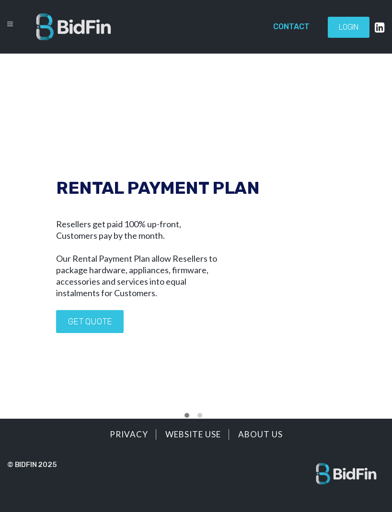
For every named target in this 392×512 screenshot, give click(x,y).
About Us (260, 434)
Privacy (129, 434)
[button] (187, 416)
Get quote (90, 321)
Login (348, 27)
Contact (291, 26)
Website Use (193, 434)
